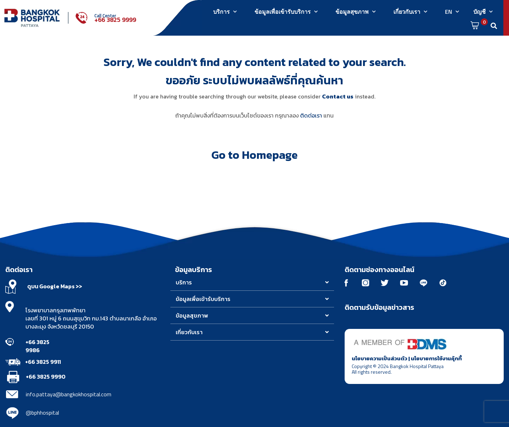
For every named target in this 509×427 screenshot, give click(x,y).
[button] (252, 282)
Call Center (105, 15)
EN (452, 11)
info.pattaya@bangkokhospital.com (68, 394)
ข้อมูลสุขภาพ (355, 11)
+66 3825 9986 (37, 346)
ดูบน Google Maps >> (54, 286)
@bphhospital (42, 412)
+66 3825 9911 (43, 361)
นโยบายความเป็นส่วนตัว (379, 358)
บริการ (225, 11)
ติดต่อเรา (311, 115)
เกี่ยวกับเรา (410, 11)
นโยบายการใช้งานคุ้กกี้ (436, 358)
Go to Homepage (254, 154)
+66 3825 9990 (45, 376)
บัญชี (483, 11)
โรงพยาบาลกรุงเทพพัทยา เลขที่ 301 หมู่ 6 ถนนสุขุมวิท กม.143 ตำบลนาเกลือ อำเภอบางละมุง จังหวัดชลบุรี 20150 (91, 318)
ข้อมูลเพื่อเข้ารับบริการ (286, 11)
